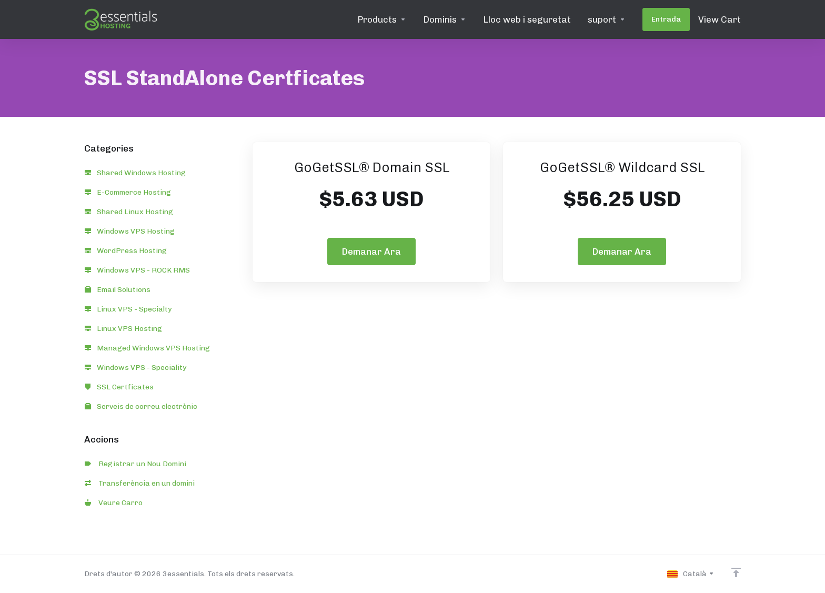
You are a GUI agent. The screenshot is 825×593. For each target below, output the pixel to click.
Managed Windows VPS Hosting (147, 348)
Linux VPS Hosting (123, 328)
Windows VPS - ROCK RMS (137, 270)
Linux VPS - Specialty (128, 309)
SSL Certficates (119, 387)
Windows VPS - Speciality (135, 367)
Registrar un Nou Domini (135, 463)
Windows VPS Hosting (130, 231)
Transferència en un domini (140, 483)
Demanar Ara (371, 251)
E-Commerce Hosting (128, 192)
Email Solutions (117, 289)
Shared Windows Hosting (135, 172)
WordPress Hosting (126, 250)
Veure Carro (114, 502)
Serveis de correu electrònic (141, 406)
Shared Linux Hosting (129, 211)
